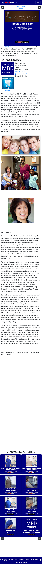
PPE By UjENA (7, 46)
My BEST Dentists (18, 560)
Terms (27, 560)
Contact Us (34, 560)
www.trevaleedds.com (23, 74)
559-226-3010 (20, 72)
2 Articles (7, 90)
